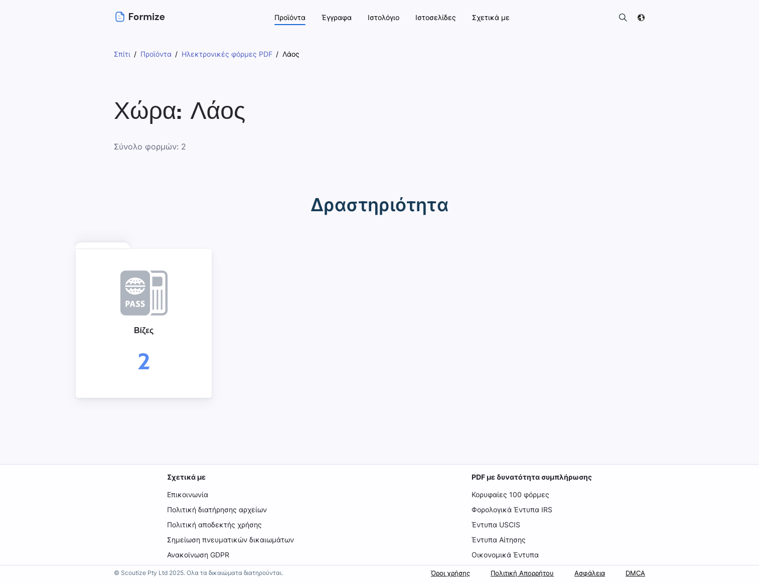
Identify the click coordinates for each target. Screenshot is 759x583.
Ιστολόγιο (385, 17)
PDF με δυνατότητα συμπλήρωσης (531, 477)
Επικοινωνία (189, 494)
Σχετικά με (187, 477)
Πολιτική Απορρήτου (515, 572)
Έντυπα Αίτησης (499, 539)
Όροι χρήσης (439, 572)
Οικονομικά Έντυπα (504, 554)
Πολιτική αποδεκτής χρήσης (216, 524)
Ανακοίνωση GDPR (200, 554)
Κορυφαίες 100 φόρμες (510, 494)
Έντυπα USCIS (496, 524)
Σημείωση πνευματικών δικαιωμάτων (231, 539)
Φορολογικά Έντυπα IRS (513, 509)
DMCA (634, 572)
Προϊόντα (290, 17)
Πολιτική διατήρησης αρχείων (219, 509)
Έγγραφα (337, 17)
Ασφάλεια (586, 572)
